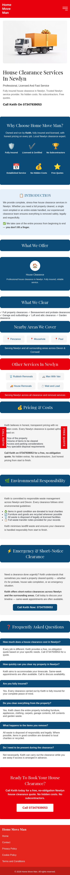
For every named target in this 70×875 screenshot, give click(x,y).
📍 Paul (59, 339)
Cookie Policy (9, 855)
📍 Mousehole (37, 339)
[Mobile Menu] (64, 8)
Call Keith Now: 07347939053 (35, 607)
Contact (6, 842)
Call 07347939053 (35, 807)
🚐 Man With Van (51, 376)
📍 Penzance (14, 339)
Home (5, 836)
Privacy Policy (9, 848)
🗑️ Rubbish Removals (21, 376)
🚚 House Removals (21, 386)
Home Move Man (5, 9)
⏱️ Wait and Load (50, 386)
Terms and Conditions (13, 861)
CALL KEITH (3, 437)
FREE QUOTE (67, 437)
